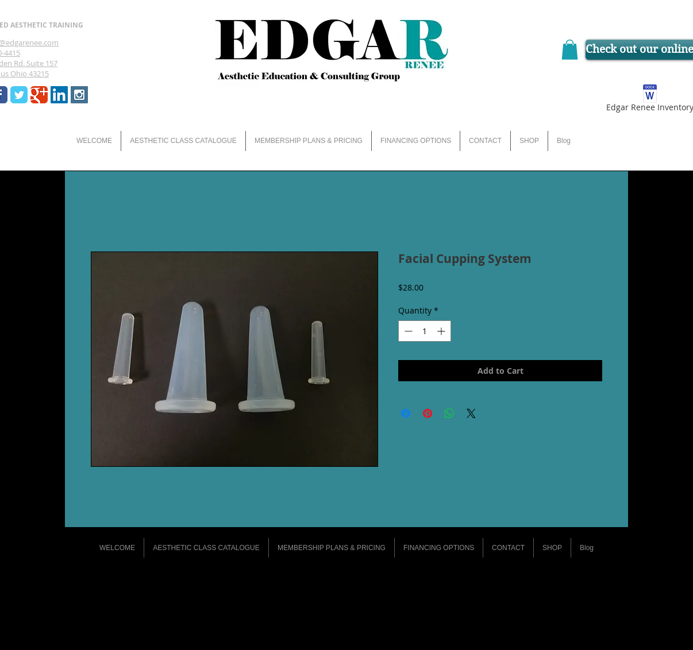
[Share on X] (471, 413)
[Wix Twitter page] (19, 94)
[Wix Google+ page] (39, 94)
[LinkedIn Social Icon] (59, 94)
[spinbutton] (424, 331)
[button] (569, 50)
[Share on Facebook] (406, 413)
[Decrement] (407, 331)
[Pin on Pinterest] (427, 413)
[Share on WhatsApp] (449, 413)
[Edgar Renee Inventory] (650, 100)
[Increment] (442, 331)
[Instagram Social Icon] (79, 94)
